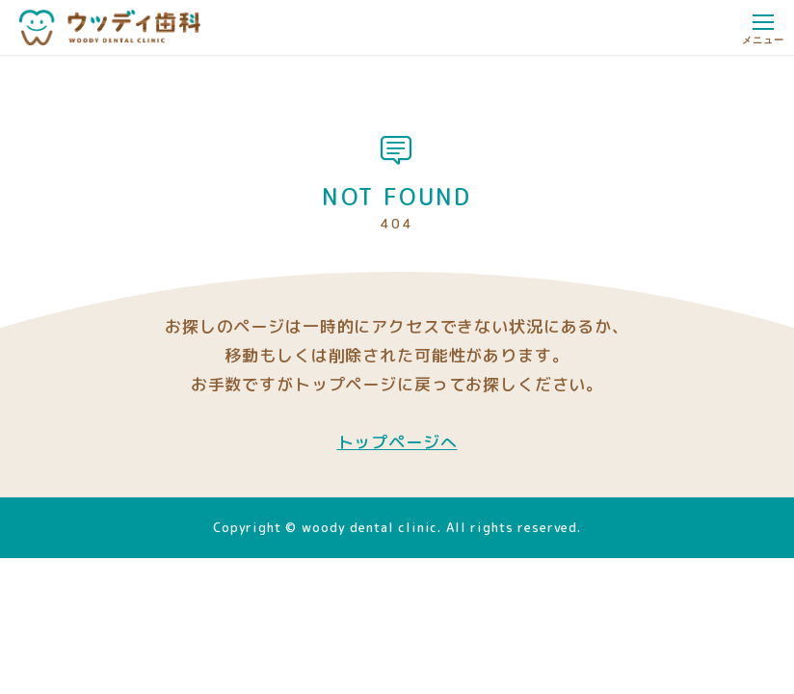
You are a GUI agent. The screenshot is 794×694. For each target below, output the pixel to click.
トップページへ (397, 442)
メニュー (762, 33)
